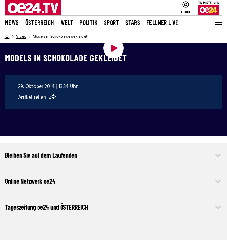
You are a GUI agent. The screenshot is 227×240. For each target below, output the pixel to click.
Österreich (39, 22)
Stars (132, 22)
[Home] (7, 36)
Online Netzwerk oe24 (113, 181)
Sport (111, 22)
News (12, 22)
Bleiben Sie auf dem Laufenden (113, 155)
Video (21, 36)
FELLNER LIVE (163, 22)
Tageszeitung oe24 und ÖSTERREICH (113, 207)
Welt (67, 22)
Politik (88, 22)
